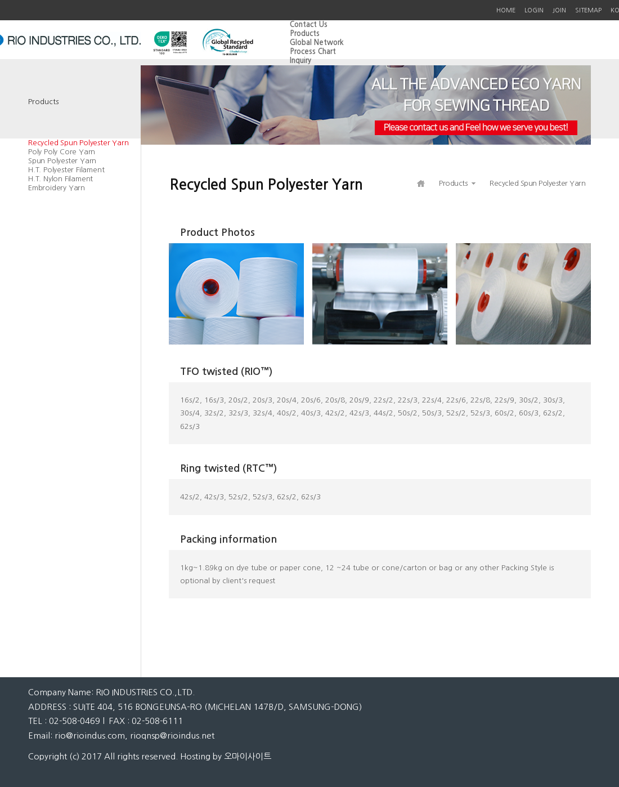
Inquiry (300, 60)
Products (305, 33)
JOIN (559, 10)
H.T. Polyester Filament (66, 169)
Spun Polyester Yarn (62, 160)
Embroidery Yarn (56, 187)
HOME (505, 10)
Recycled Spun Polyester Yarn (78, 142)
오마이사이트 (247, 756)
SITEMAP (588, 10)
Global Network (317, 42)
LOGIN (534, 10)
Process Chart (313, 51)
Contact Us (309, 24)
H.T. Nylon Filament (60, 178)
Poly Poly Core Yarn (61, 151)
